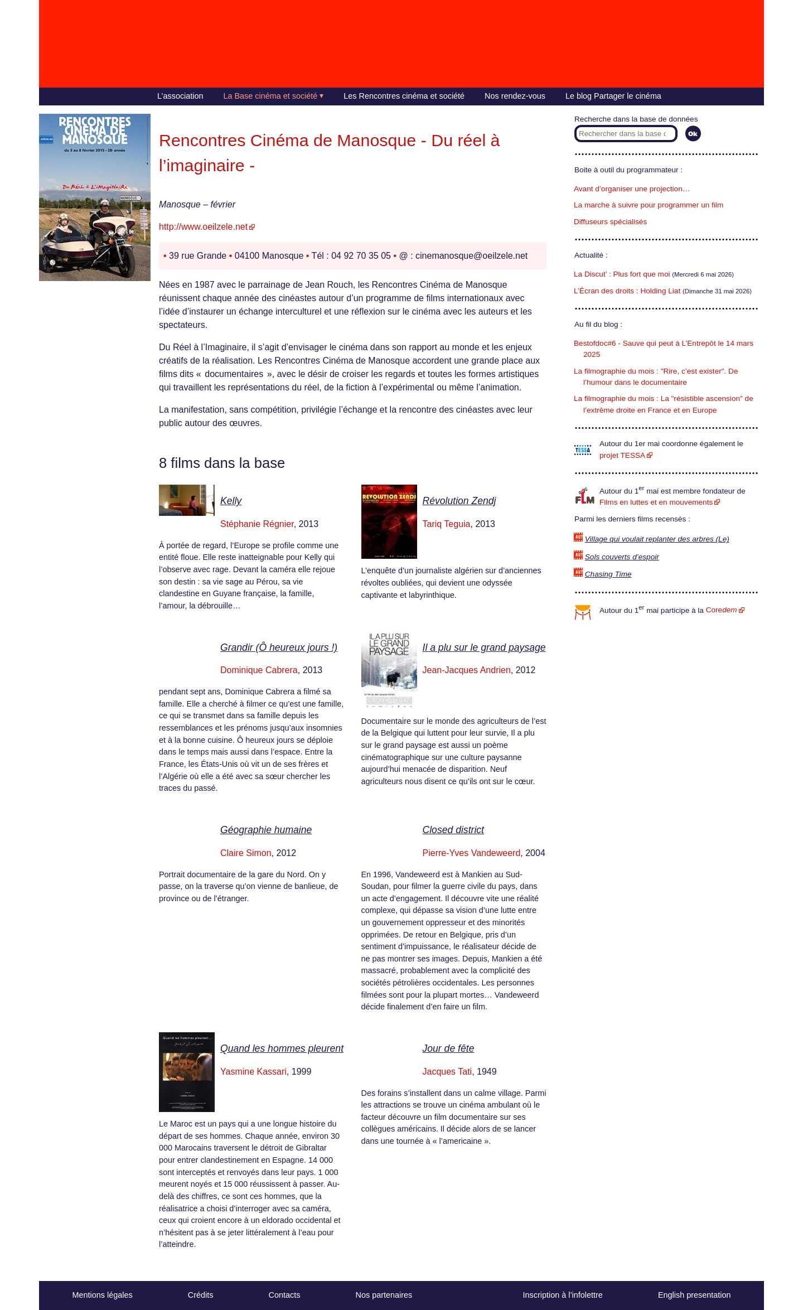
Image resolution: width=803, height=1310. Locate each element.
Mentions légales (102, 1294)
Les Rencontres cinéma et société (404, 95)
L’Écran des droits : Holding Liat (627, 291)
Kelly (230, 500)
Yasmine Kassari (253, 1071)
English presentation (694, 1294)
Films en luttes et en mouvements (656, 502)
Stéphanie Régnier (257, 524)
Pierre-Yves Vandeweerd (472, 853)
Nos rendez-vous (515, 95)
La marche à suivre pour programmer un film (648, 205)
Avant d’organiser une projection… (632, 189)
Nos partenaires (384, 1294)
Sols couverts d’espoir (622, 557)
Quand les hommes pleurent (282, 1048)
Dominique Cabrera (259, 670)
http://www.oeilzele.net (203, 226)
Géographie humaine (266, 829)
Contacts (285, 1294)
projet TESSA (622, 455)
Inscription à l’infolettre (563, 1294)
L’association (180, 95)
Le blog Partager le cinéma (613, 95)
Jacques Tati (447, 1071)
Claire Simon (246, 853)
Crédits (201, 1294)
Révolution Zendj (459, 500)
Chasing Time (608, 574)
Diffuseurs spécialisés (610, 221)
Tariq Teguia (447, 524)
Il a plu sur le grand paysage (484, 647)
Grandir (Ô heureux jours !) (278, 647)
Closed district (454, 829)
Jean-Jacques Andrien (467, 670)
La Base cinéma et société (271, 95)
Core (721, 610)
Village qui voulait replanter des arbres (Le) (657, 539)
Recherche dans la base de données (636, 119)
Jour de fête (449, 1048)
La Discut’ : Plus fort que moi (622, 274)
